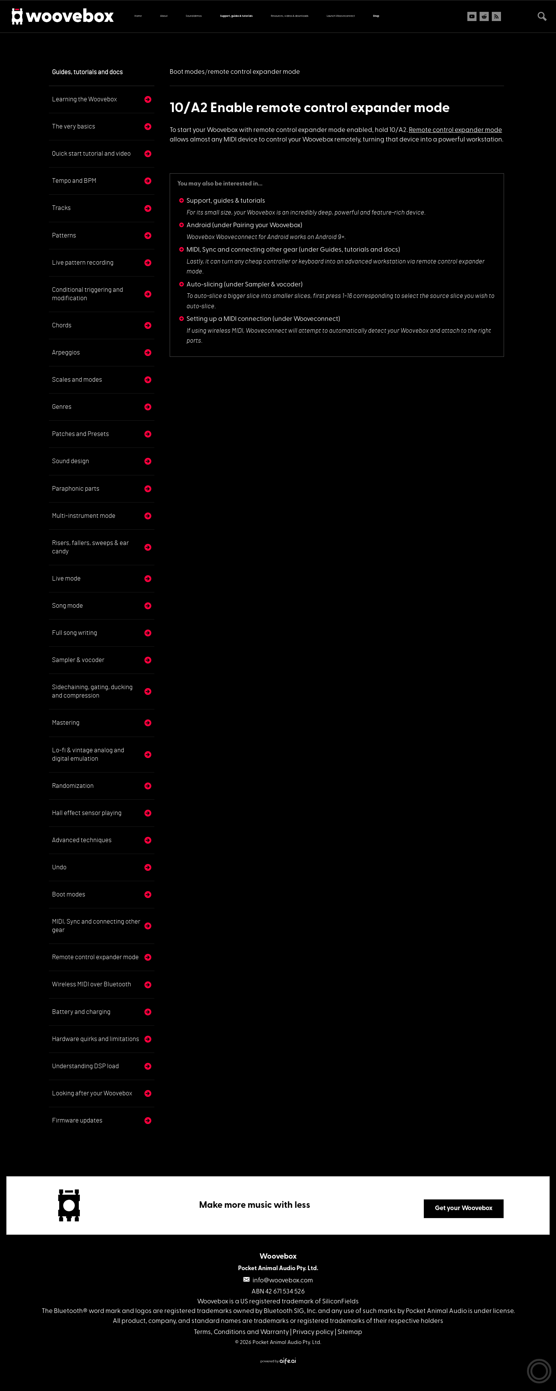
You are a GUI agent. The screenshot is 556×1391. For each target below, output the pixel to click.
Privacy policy (313, 1332)
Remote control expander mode (95, 957)
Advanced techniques (82, 840)
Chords (61, 325)
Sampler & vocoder (78, 660)
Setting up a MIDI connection (228, 319)
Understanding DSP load (85, 1066)
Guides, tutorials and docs (87, 72)
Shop (376, 16)
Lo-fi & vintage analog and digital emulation (88, 754)
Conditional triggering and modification (87, 293)
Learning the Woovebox (84, 99)
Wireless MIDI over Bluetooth (91, 984)
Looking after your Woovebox (92, 1093)
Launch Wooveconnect (341, 16)
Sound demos (194, 16)
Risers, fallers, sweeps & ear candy (90, 547)
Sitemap (349, 1332)
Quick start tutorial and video (91, 153)
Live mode (66, 578)
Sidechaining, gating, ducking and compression (92, 691)
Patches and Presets (80, 434)
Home (138, 16)
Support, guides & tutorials (236, 16)
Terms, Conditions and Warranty (241, 1332)
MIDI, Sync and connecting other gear (96, 925)
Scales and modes (77, 379)
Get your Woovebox (464, 1208)
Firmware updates (77, 1120)
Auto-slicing (204, 284)
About (163, 16)
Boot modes (68, 894)
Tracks (61, 208)
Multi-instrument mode (83, 515)
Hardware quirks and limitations (95, 1039)
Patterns (64, 235)
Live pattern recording (82, 262)
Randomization (73, 786)
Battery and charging (81, 1012)
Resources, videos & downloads (289, 16)
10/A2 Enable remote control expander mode (310, 109)
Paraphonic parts (75, 488)
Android (198, 225)
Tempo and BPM (74, 180)
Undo (59, 867)
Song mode (67, 605)
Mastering (65, 722)
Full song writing (74, 633)
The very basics (73, 126)
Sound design (70, 461)
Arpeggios (66, 352)
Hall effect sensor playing (87, 813)
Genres (61, 406)
